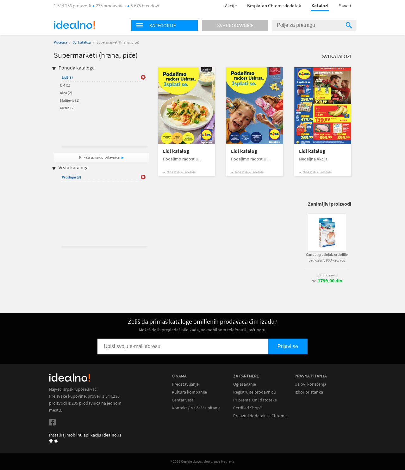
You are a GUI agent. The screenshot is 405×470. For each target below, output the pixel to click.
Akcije (231, 6)
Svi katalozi (82, 42)
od (327, 281)
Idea (66, 92)
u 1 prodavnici (327, 275)
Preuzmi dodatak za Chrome (260, 416)
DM (65, 85)
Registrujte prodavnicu (254, 392)
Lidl (67, 77)
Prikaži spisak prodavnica (99, 157)
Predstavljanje (185, 384)
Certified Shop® (247, 408)
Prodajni (71, 177)
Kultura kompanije (189, 392)
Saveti (345, 6)
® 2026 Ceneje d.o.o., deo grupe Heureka (202, 461)
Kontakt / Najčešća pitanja (196, 408)
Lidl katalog (176, 151)
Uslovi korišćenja (310, 384)
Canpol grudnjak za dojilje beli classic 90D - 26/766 (327, 257)
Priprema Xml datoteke (255, 400)
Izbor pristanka (309, 392)
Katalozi (319, 6)
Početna (60, 42)
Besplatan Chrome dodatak (274, 6)
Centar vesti (183, 400)
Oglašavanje (244, 384)
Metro (67, 107)
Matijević (69, 100)
